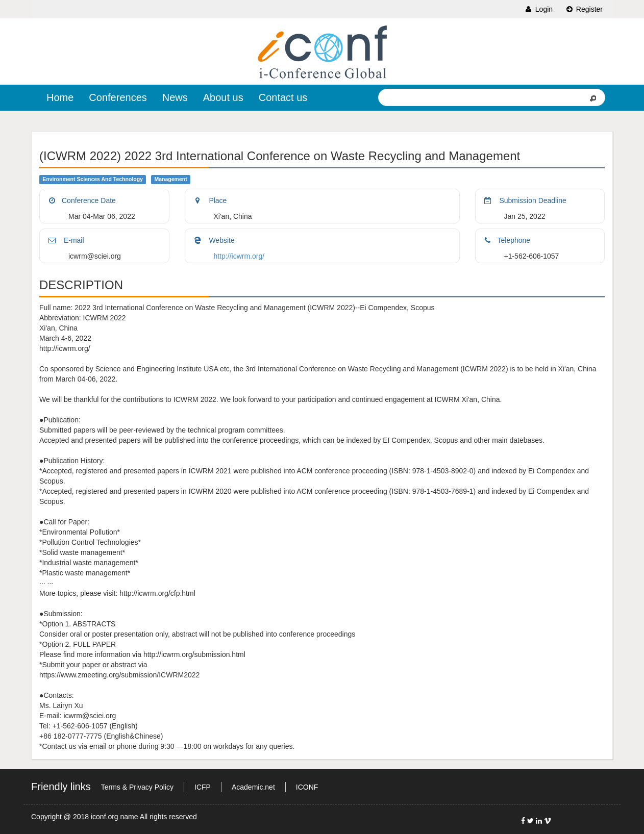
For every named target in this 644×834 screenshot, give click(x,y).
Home (59, 97)
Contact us (283, 97)
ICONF (307, 787)
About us (223, 97)
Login (538, 9)
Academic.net (253, 787)
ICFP (202, 787)
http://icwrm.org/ (239, 256)
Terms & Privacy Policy (137, 787)
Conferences (117, 97)
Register (584, 9)
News (175, 97)
